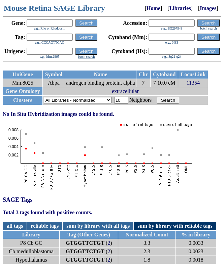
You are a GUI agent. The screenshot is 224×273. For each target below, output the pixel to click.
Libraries (180, 8)
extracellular (125, 91)
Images (208, 8)
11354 (193, 83)
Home (153, 8)
